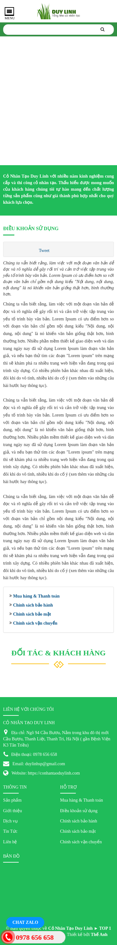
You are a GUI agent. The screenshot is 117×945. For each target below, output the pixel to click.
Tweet (44, 250)
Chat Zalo (25, 922)
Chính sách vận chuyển (35, 623)
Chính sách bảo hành (33, 605)
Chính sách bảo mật (32, 614)
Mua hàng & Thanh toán (36, 596)
